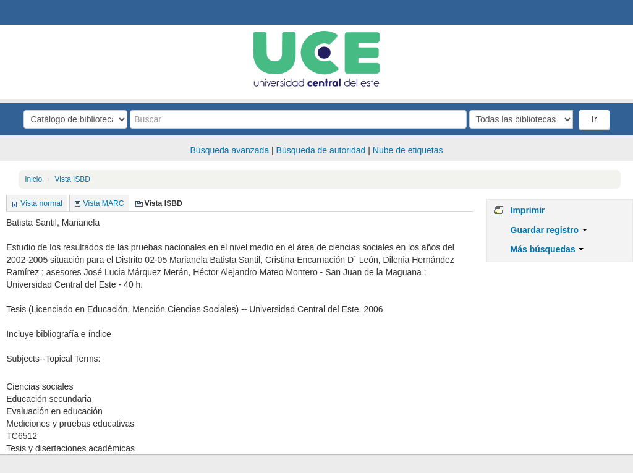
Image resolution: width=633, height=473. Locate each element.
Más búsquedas (547, 249)
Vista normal (41, 203)
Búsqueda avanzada (230, 150)
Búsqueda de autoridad (321, 150)
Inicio (33, 179)
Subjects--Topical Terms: (53, 359)
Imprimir (528, 210)
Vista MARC (103, 203)
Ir (594, 119)
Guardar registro (549, 230)
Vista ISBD (72, 179)
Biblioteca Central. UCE (43, 12)
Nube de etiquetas (408, 150)
